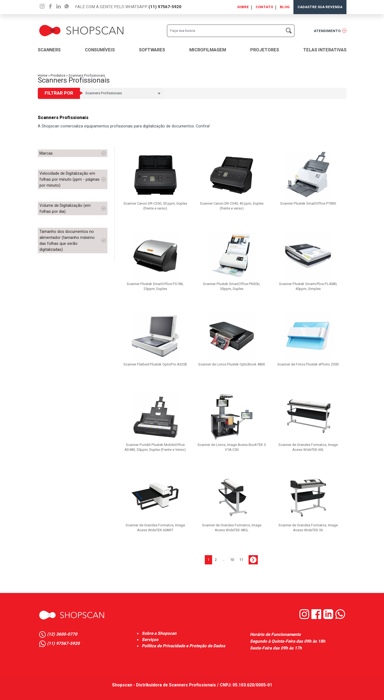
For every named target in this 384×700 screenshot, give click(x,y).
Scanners (49, 50)
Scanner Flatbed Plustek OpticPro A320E (155, 364)
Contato (264, 7)
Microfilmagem (207, 50)
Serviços (150, 640)
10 (232, 559)
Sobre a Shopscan (159, 633)
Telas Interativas (324, 50)
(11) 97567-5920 (164, 7)
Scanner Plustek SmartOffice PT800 (308, 203)
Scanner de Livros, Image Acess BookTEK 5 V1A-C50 (231, 447)
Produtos (58, 75)
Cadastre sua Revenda (320, 7)
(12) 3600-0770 (62, 634)
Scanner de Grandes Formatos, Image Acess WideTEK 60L (308, 447)
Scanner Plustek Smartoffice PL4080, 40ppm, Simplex (308, 286)
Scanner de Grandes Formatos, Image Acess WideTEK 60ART (155, 528)
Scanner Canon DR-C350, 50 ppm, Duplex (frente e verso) (155, 206)
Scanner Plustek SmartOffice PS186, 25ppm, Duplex (155, 286)
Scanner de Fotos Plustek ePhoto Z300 (308, 364)
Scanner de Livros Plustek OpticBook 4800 (231, 364)
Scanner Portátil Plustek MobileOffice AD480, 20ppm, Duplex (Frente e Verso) (155, 447)
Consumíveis (100, 50)
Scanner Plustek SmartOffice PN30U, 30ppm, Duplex (231, 286)
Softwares (152, 50)
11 (241, 559)
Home (42, 75)
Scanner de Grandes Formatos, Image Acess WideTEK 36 (308, 528)
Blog (285, 7)
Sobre (243, 7)
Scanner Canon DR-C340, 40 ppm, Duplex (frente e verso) (232, 206)
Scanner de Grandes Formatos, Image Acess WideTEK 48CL (231, 528)
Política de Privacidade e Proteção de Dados (183, 646)
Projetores (264, 50)
